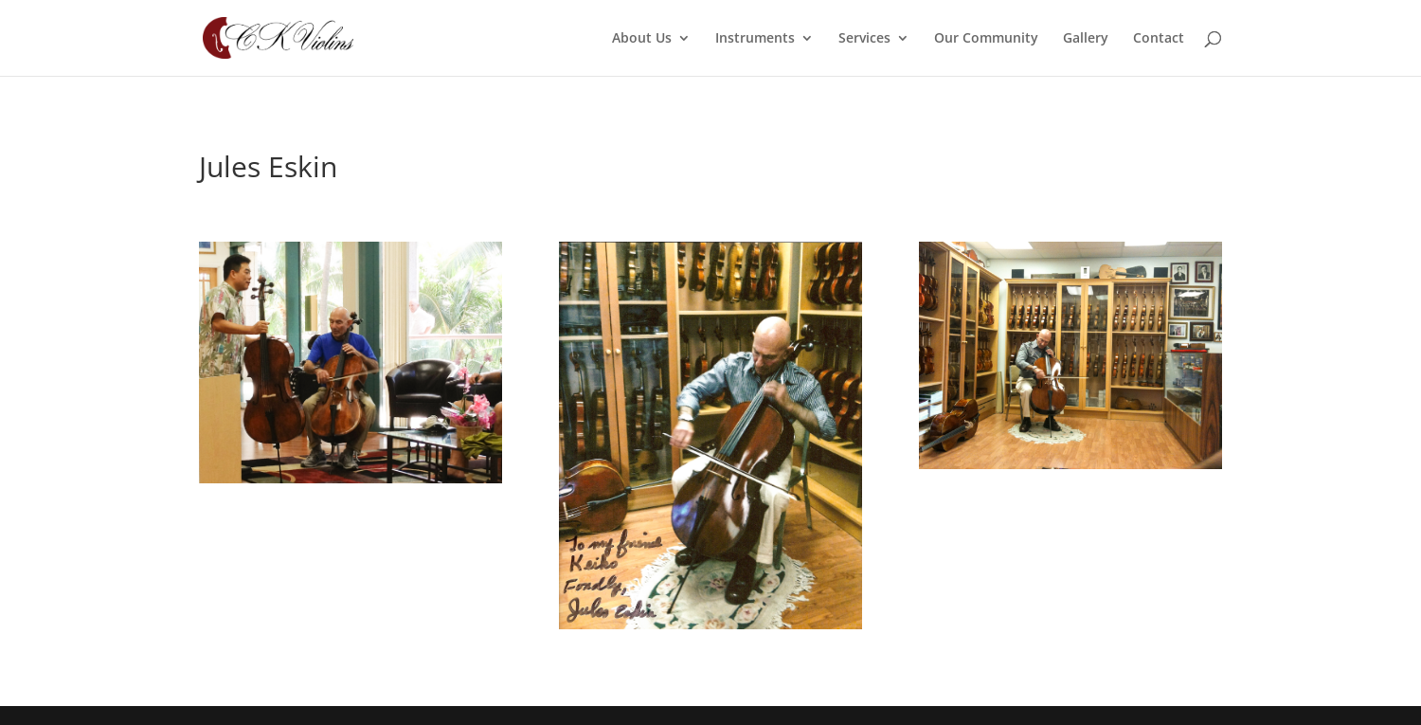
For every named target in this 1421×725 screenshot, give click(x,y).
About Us (642, 38)
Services (864, 38)
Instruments (755, 38)
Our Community (986, 38)
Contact (1158, 38)
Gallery (1085, 38)
